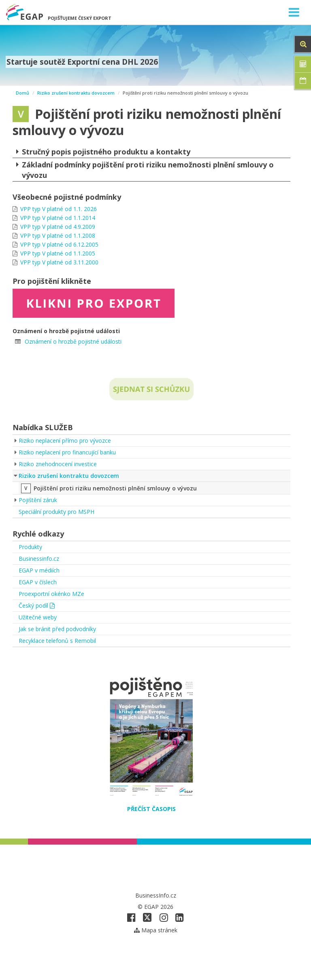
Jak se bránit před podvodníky (57, 629)
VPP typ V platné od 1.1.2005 (57, 253)
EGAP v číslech (38, 582)
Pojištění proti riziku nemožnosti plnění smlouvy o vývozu (115, 488)
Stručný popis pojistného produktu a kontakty (101, 151)
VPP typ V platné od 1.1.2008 (57, 235)
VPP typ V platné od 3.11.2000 (59, 262)
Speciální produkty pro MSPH (56, 511)
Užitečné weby (38, 617)
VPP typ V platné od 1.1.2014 (57, 218)
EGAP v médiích (39, 570)
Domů (22, 93)
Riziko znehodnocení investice (58, 464)
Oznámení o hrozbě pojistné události (73, 341)
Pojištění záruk (38, 500)
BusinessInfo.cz (155, 895)
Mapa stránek (155, 930)
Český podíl (37, 605)
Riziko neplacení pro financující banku (67, 452)
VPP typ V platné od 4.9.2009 (57, 226)
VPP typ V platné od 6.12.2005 (59, 244)
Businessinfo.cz (39, 558)
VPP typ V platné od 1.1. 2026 (58, 209)
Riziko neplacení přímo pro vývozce (65, 440)
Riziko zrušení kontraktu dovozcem (76, 93)
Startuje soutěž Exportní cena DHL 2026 (82, 62)
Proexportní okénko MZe (51, 594)
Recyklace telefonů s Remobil (57, 640)
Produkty (30, 547)
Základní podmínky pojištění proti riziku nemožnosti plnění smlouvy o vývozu (143, 169)
